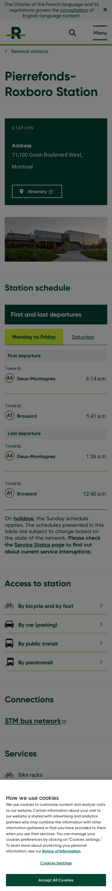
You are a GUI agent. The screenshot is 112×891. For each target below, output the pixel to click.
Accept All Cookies (56, 883)
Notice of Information (61, 854)
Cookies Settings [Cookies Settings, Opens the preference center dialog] (56, 866)
